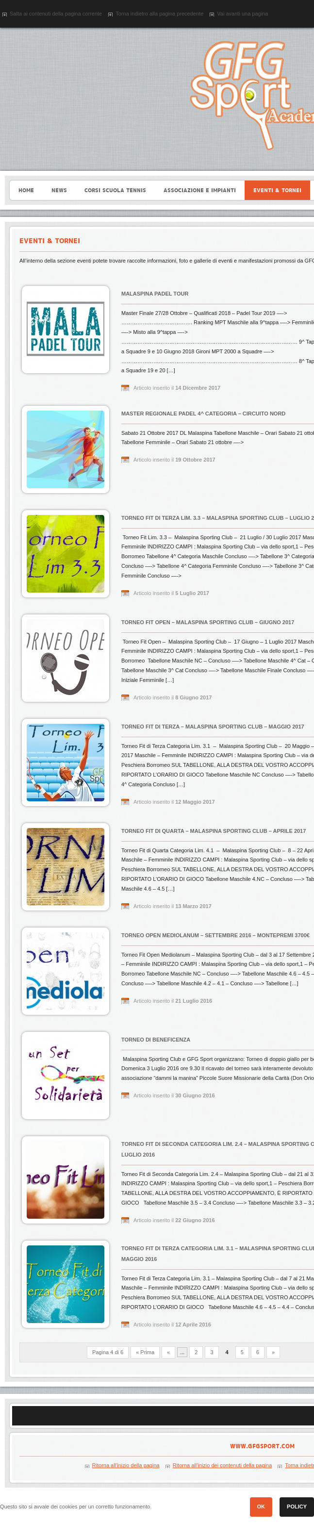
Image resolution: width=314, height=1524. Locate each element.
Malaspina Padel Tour (154, 294)
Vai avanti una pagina (242, 14)
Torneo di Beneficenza (155, 1040)
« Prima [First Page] (145, 1352)
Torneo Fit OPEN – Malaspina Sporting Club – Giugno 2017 (207, 622)
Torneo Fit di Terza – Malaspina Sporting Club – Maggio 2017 (212, 726)
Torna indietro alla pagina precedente (159, 14)
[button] (261, 1507)
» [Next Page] (273, 1352)
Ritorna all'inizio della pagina (126, 1465)
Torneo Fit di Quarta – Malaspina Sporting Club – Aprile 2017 (213, 831)
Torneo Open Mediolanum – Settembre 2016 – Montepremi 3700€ (215, 935)
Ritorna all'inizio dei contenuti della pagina (222, 1465)
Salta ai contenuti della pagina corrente (56, 14)
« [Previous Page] (168, 1352)
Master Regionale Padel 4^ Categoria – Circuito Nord (203, 413)
